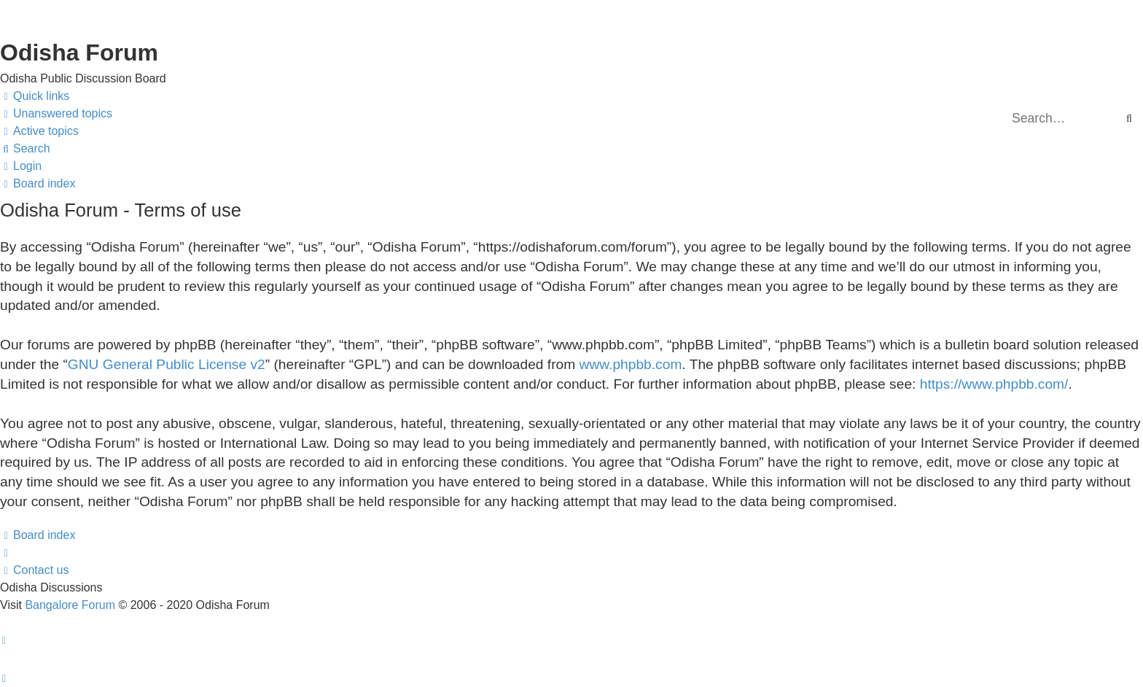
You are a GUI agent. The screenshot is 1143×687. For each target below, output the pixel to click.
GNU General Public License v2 (166, 364)
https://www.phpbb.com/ (994, 384)
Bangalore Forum (70, 605)
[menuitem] (56, 114)
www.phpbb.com (631, 364)
